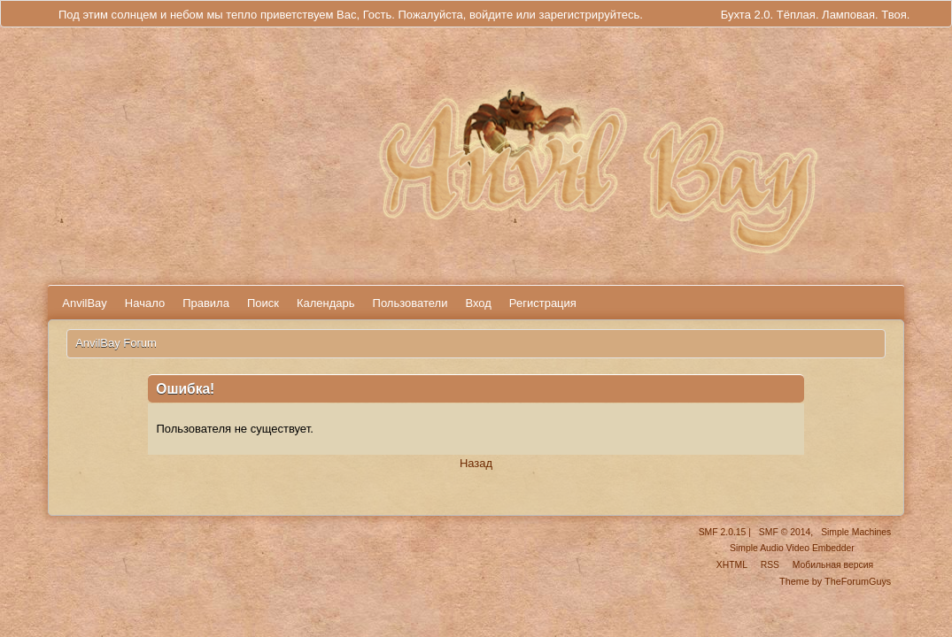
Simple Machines (856, 532)
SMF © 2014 (784, 532)
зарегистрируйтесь (588, 14)
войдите (491, 14)
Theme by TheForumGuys (835, 581)
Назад (476, 463)
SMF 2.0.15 (723, 532)
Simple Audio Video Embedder (792, 548)
